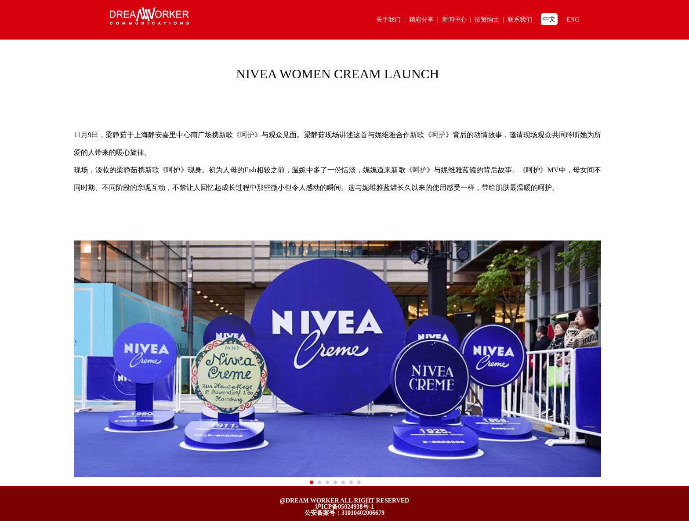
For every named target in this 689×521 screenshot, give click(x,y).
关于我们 (392, 19)
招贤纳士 (491, 19)
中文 (549, 19)
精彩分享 (425, 19)
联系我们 (520, 19)
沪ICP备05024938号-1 (344, 506)
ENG (572, 19)
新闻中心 (458, 19)
